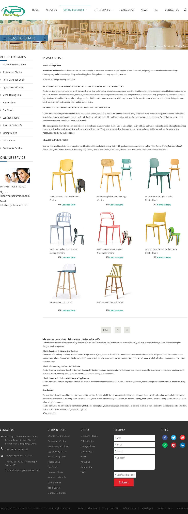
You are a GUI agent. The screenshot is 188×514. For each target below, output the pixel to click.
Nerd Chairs (104, 149)
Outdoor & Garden (12, 148)
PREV (105, 329)
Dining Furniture (75, 9)
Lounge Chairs (88, 446)
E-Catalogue (126, 9)
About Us (51, 9)
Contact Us (172, 9)
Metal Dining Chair (12, 94)
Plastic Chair (182, 46)
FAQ (156, 9)
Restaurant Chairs (12, 72)
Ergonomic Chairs (89, 435)
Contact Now (68, 204)
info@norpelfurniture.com (14, 205)
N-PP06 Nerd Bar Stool (60, 302)
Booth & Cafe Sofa (12, 125)
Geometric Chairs (134, 149)
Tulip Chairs (87, 149)
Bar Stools (7, 110)
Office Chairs (103, 9)
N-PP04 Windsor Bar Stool (110, 302)
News (144, 9)
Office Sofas (87, 451)
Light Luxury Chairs (12, 87)
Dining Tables (9, 132)
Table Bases (8, 140)
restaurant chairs (85, 102)
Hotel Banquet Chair (13, 79)
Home (35, 9)
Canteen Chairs (10, 117)
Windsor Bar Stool (159, 149)
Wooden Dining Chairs (14, 64)
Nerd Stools (114, 149)
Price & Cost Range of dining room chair (59, 79)
